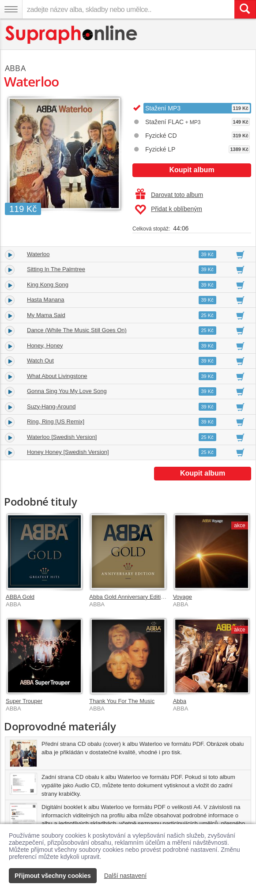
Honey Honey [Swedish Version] (68, 452)
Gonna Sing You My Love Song (67, 391)
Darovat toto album (169, 194)
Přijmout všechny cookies (53, 875)
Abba (179, 701)
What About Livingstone (57, 376)
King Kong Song (47, 284)
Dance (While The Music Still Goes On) (77, 330)
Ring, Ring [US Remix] (55, 421)
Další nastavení (125, 875)
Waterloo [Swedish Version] (62, 437)
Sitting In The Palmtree (56, 269)
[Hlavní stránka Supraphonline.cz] (72, 34)
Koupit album (191, 170)
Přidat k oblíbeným (168, 209)
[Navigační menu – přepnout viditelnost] (11, 9)
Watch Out (40, 360)
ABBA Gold (20, 596)
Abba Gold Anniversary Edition (128, 596)
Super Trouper (24, 701)
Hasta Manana (45, 299)
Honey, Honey (45, 345)
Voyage (182, 596)
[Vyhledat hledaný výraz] (245, 9)
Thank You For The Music (121, 701)
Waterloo (38, 254)
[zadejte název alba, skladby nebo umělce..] (128, 9)
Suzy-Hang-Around (51, 406)
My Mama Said (46, 315)
